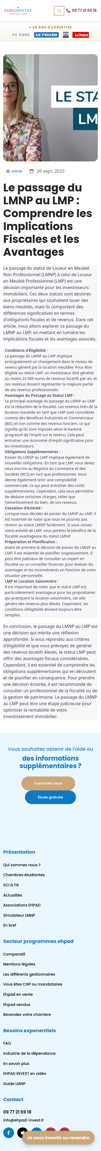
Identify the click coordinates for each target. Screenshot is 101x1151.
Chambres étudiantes (24, 875)
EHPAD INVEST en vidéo (24, 1073)
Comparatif (14, 954)
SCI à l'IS (11, 885)
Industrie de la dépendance (29, 1053)
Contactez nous (48, 783)
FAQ (7, 1043)
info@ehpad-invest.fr (23, 1120)
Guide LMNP (14, 1083)
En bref (9, 925)
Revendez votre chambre (27, 1014)
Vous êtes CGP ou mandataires (32, 984)
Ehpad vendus (16, 1004)
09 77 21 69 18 (81, 11)
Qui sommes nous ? (21, 865)
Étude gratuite (50, 797)
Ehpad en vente (18, 994)
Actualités (12, 895)
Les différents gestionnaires (29, 974)
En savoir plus (16, 1063)
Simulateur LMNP (19, 915)
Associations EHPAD (22, 905)
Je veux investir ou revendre (58, 1138)
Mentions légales (19, 964)
